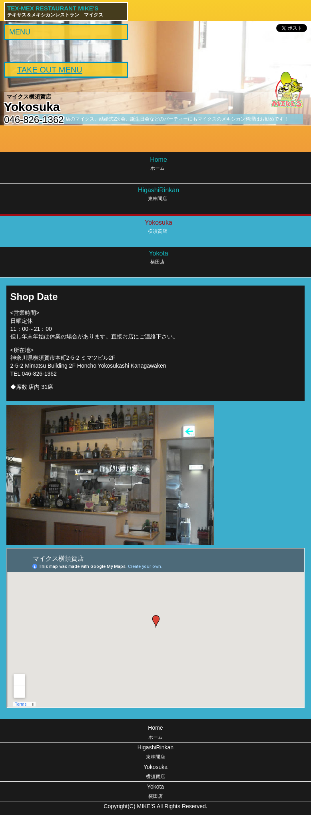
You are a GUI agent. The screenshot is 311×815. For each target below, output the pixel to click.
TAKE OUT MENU (49, 69)
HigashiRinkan (155, 753)
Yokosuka (155, 772)
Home (155, 733)
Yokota (155, 792)
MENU (19, 32)
